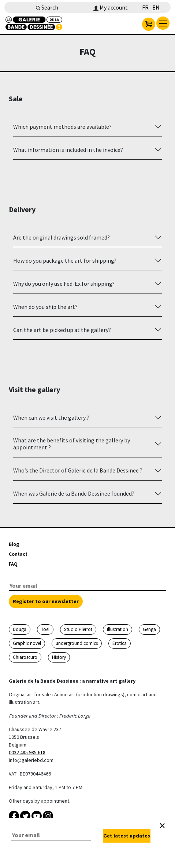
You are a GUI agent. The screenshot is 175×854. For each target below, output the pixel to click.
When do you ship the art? (45, 306)
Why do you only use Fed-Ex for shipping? (64, 283)
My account (110, 7)
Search (47, 7)
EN (156, 7)
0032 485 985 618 (27, 752)
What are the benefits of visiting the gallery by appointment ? (71, 444)
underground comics (77, 643)
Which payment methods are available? (62, 126)
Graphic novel (27, 643)
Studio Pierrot (78, 629)
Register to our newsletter (46, 601)
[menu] (163, 23)
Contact (18, 554)
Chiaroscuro (25, 657)
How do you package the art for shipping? (64, 260)
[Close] (162, 826)
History (59, 657)
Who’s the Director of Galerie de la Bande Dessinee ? (77, 470)
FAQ (13, 564)
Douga (19, 629)
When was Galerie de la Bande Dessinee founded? (73, 493)
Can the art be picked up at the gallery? (62, 329)
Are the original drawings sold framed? (61, 237)
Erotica (119, 643)
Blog (14, 544)
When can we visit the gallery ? (51, 417)
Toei (45, 629)
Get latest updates (126, 835)
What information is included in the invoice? (68, 149)
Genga (149, 629)
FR (145, 7)
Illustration (117, 629)
